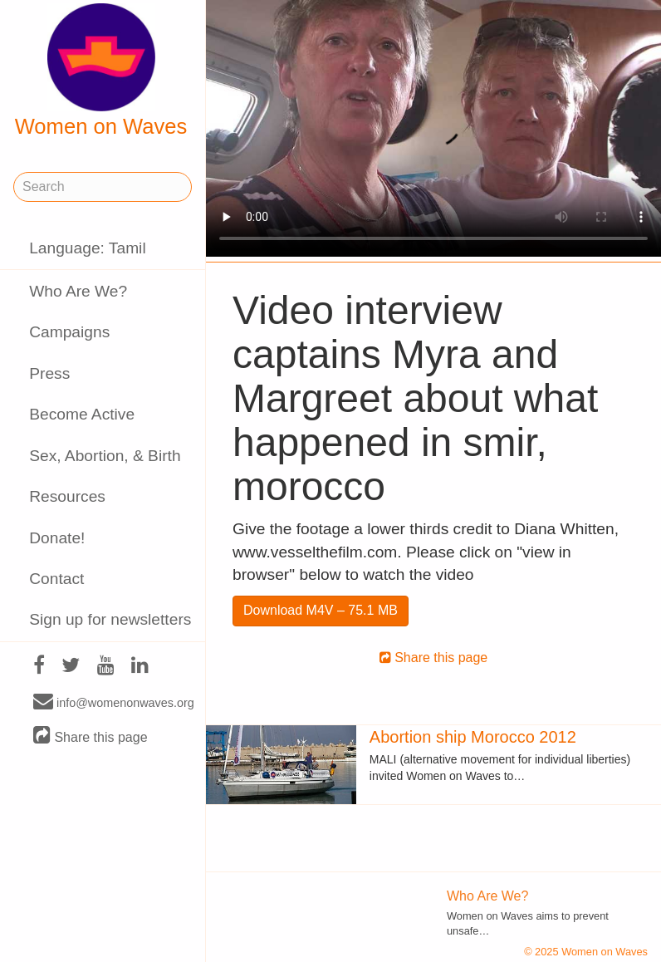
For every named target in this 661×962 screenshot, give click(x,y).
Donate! (57, 538)
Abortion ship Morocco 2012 (473, 737)
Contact (56, 578)
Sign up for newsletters (110, 619)
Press (49, 373)
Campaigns (69, 332)
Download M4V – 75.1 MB (320, 610)
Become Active (82, 414)
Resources (67, 496)
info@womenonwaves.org (113, 702)
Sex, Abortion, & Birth (104, 455)
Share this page (90, 736)
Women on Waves (101, 70)
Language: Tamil (87, 248)
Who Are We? (78, 291)
